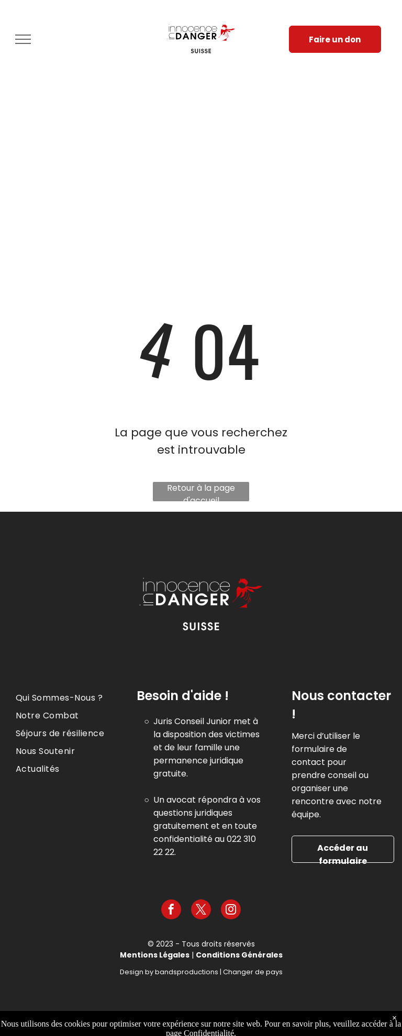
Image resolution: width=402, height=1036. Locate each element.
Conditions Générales (239, 955)
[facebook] (171, 910)
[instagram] (231, 910)
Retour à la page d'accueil (201, 491)
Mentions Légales (154, 955)
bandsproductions (186, 972)
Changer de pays (253, 972)
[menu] (23, 39)
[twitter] (201, 910)
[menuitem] (72, 698)
